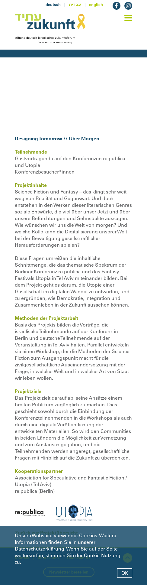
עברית (75, 4)
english (96, 4)
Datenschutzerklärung (39, 549)
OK (124, 573)
